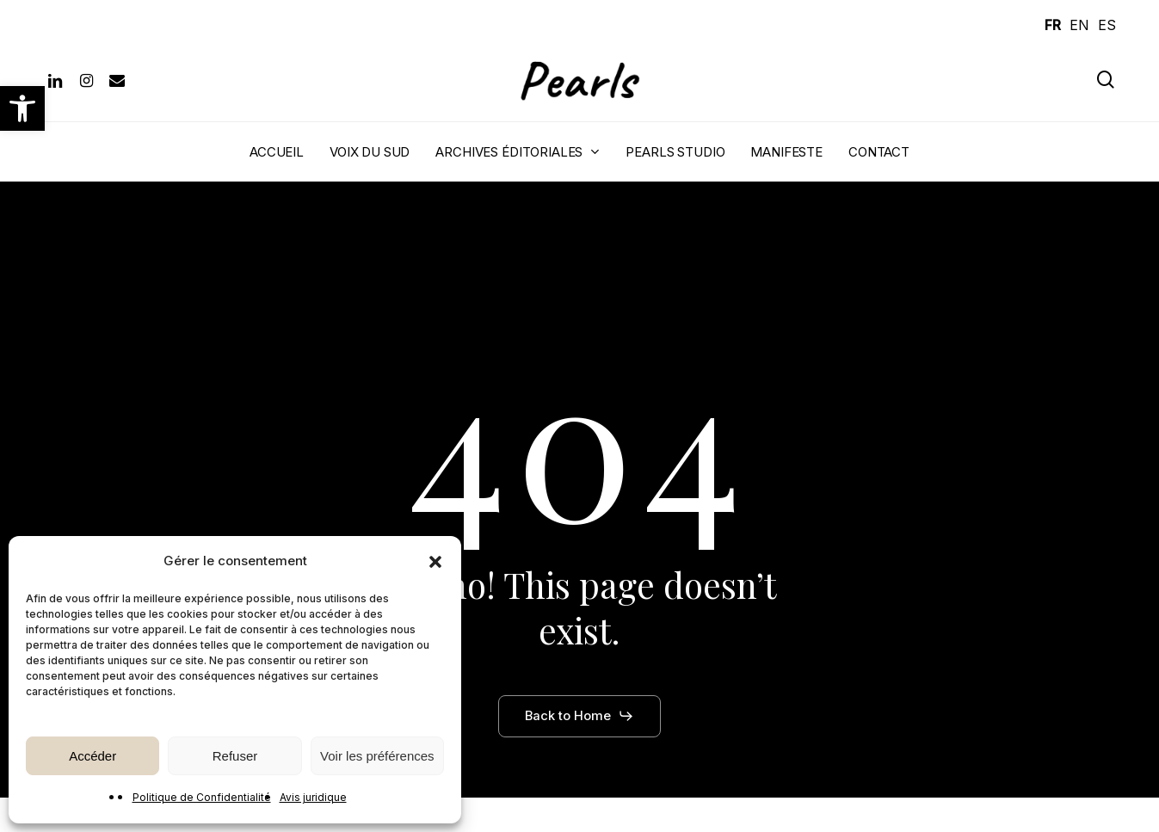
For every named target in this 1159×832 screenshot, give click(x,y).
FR (1053, 25)
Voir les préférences (377, 756)
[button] (22, 108)
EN (1079, 25)
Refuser (235, 756)
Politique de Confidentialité (202, 797)
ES (1107, 25)
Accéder (92, 756)
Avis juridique (313, 797)
